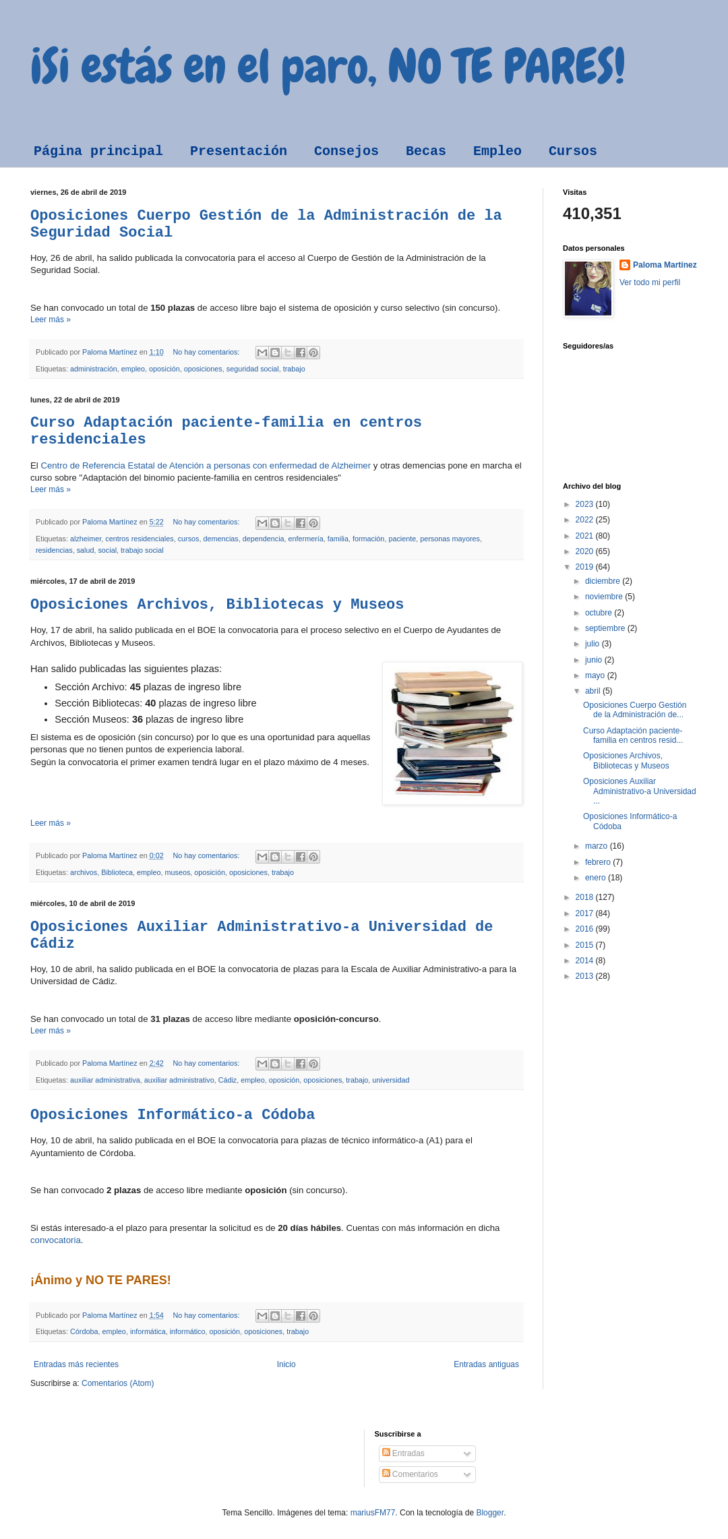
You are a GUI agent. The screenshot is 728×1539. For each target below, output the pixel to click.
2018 (586, 897)
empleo (133, 369)
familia (338, 539)
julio (593, 643)
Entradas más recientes (76, 1364)
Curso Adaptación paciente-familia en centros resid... (633, 735)
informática (148, 1331)
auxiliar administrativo (179, 1080)
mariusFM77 (373, 1512)
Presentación (238, 151)
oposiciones (203, 369)
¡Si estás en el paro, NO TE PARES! (328, 66)
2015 (586, 945)
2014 (586, 960)
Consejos (346, 151)
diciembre (603, 581)
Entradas (403, 1453)
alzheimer (85, 539)
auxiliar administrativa (105, 1080)
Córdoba (84, 1331)
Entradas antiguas (486, 1364)
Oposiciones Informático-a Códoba (172, 1115)
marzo (597, 846)
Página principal (98, 151)
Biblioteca (117, 872)
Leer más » (50, 319)
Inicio (286, 1364)
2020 (586, 551)
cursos (189, 539)
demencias (220, 539)
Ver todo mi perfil (649, 282)
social (107, 550)
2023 (586, 504)
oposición (164, 369)
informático (188, 1331)
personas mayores (450, 539)
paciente (402, 539)
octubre (599, 612)
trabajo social (142, 550)
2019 (586, 567)
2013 (586, 976)
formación (368, 539)
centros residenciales (139, 539)
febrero (599, 862)
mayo (596, 675)
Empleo (497, 151)
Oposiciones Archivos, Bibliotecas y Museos (217, 605)
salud (85, 550)
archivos (83, 872)
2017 (586, 913)
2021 (586, 536)
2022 (586, 519)
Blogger (490, 1512)
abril (594, 691)
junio (595, 660)
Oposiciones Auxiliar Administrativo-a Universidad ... (639, 791)
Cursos (573, 151)
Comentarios (410, 1474)
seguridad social (252, 369)
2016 (586, 929)
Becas (426, 151)
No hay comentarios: (207, 352)
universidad (390, 1080)
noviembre (605, 596)
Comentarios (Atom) (118, 1383)
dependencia (263, 539)
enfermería (306, 539)
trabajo (294, 369)
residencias (54, 550)
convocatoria (55, 1240)
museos (178, 872)
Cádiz (227, 1080)
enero (596, 877)
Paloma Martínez (665, 265)
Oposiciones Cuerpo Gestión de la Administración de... (634, 709)
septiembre (606, 628)
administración (93, 369)
